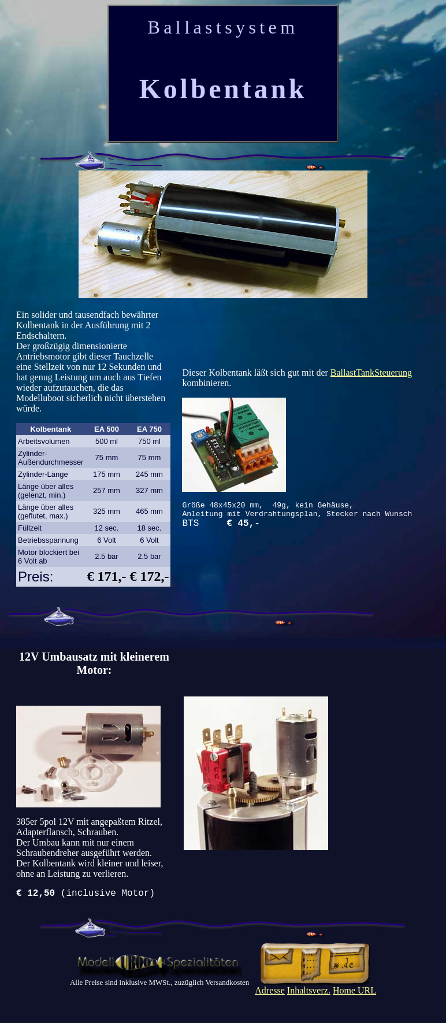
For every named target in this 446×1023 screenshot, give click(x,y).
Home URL (354, 993)
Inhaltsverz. (308, 993)
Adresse (270, 993)
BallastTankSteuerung (371, 370)
